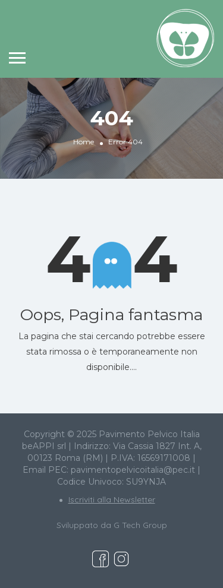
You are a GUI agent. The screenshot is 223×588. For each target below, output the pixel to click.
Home (83, 141)
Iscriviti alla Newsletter (111, 499)
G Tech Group (140, 525)
